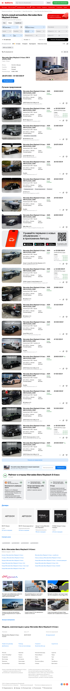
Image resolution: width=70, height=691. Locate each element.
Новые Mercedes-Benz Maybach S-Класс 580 (13, 568)
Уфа (53, 659)
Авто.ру (9, 3)
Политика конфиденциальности (43, 685)
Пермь (37, 659)
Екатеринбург (6, 663)
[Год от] (7, 35)
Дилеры (5, 505)
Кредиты (44, 7)
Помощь (21, 643)
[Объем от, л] (52, 31)
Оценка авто (51, 7)
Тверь (53, 654)
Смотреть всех (6, 537)
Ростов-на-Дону (39, 661)
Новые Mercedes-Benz (27, 11)
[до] (63, 31)
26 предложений (50, 635)
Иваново (21, 652)
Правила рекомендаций (26, 685)
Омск (36, 657)
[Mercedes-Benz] (10, 27)
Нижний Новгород (40, 652)
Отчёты (39, 7)
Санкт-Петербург (6, 654)
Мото (33, 7)
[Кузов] (7, 31)
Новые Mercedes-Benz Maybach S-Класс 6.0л (46, 563)
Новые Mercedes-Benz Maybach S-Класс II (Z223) (47, 566)
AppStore (28, 244)
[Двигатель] (29, 31)
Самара (37, 663)
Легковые (4, 7)
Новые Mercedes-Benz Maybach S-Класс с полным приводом (51, 560)
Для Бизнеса (5, 646)
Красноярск (22, 663)
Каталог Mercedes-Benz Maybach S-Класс (12, 555)
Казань (20, 654)
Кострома (21, 659)
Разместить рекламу (7, 643)
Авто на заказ (12, 7)
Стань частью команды (25, 646)
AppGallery (51, 244)
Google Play (39, 244)
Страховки (59, 7)
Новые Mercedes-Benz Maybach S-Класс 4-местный (15, 566)
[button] (67, 44)
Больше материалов (8, 619)
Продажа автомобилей (7, 11)
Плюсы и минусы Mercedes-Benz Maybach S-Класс (48, 557)
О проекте (37, 643)
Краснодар (21, 661)
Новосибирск (38, 654)
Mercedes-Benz (17, 11)
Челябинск (54, 661)
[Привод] (40, 31)
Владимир (5, 657)
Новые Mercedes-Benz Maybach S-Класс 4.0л (13, 563)
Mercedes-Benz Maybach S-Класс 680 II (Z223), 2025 (34, 109)
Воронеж (4, 661)
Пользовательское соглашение (10, 685)
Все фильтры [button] (6, 40)
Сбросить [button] (42, 39)
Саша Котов (55, 643)
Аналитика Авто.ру (40, 646)
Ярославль (54, 663)
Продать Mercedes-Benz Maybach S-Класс (13, 560)
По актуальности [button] (7, 52)
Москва (4, 652)
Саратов (54, 652)
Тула (53, 657)
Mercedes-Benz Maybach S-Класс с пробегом (46, 555)
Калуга (20, 657)
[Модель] (35, 27)
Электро (29, 7)
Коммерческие (21, 7)
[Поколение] (57, 27)
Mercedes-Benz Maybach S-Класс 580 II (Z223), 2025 (16, 58)
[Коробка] (18, 31)
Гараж (65, 7)
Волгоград (5, 659)
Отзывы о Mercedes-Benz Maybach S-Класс (13, 557)
